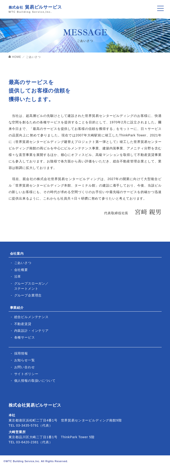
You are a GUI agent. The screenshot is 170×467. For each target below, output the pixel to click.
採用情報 (21, 353)
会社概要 (21, 270)
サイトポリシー (26, 374)
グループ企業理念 (28, 295)
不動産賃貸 (22, 324)
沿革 (17, 276)
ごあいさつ (22, 263)
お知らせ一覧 (24, 360)
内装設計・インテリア (31, 330)
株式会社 (85, 8)
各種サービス (24, 337)
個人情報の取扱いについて (35, 380)
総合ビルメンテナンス (31, 317)
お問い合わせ (24, 367)
